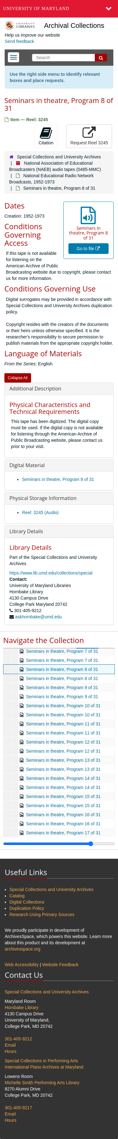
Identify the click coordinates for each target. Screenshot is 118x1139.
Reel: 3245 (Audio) (40, 512)
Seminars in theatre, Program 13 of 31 (63, 760)
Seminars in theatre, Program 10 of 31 (63, 705)
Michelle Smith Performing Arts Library (42, 1082)
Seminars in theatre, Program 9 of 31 (62, 687)
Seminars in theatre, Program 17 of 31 (63, 832)
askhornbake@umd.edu (38, 616)
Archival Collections (74, 25)
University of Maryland (36, 8)
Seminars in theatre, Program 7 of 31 (62, 651)
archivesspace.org (22, 948)
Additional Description (35, 388)
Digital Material (27, 465)
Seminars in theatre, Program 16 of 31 (63, 814)
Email (10, 1045)
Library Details (26, 531)
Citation (46, 135)
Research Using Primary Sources (41, 914)
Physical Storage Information (43, 498)
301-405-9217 (18, 1107)
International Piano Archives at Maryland (44, 1066)
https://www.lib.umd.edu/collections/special (51, 572)
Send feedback (19, 41)
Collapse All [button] (18, 378)
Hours (10, 1051)
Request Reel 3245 (89, 135)
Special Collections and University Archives (59, 156)
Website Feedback (60, 964)
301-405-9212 (18, 1038)
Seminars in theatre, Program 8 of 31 (58, 479)
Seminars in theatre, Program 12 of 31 (63, 742)
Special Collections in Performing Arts (41, 1060)
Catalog (16, 895)
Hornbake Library (21, 1007)
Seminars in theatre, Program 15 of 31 (63, 796)
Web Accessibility (22, 964)
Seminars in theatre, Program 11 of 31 (63, 723)
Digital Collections (26, 901)
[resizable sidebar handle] (59, 843)
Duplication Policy (26, 908)
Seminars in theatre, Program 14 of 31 (63, 778)
